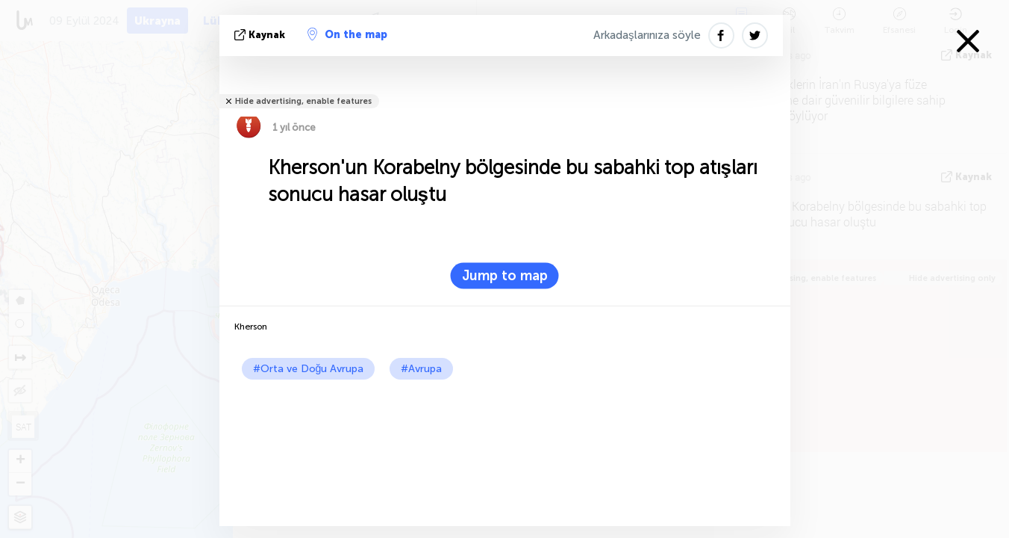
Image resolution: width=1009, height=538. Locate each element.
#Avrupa (421, 368)
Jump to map (505, 276)
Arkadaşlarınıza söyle (647, 35)
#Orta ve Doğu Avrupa (308, 368)
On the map (347, 34)
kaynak (261, 34)
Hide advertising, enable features (303, 101)
